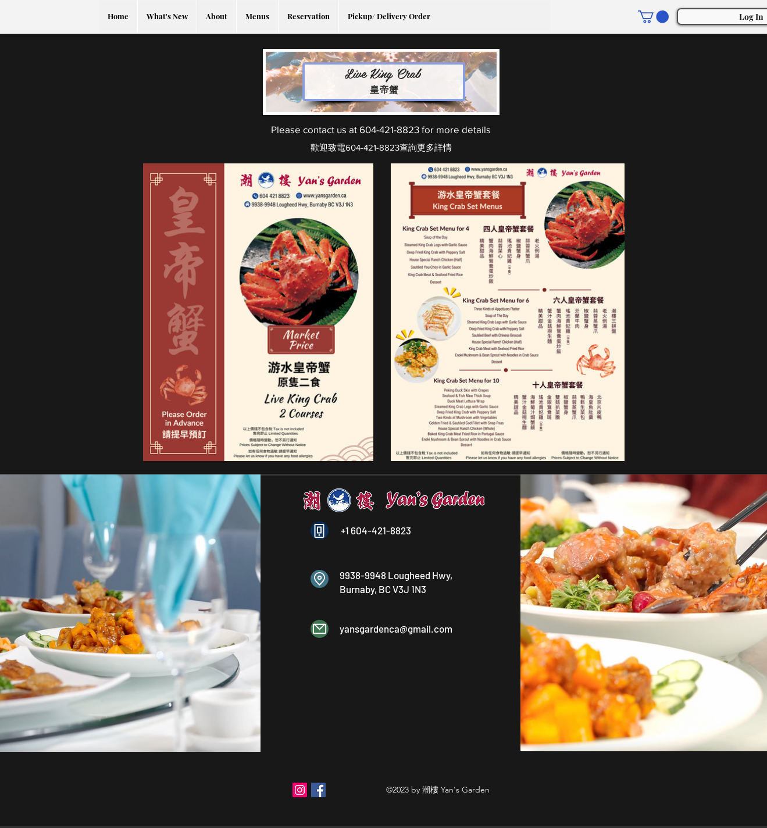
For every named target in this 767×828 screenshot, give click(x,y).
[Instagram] (299, 790)
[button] (653, 16)
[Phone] (320, 531)
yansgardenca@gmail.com (396, 628)
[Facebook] (318, 790)
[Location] (320, 579)
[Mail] (320, 629)
